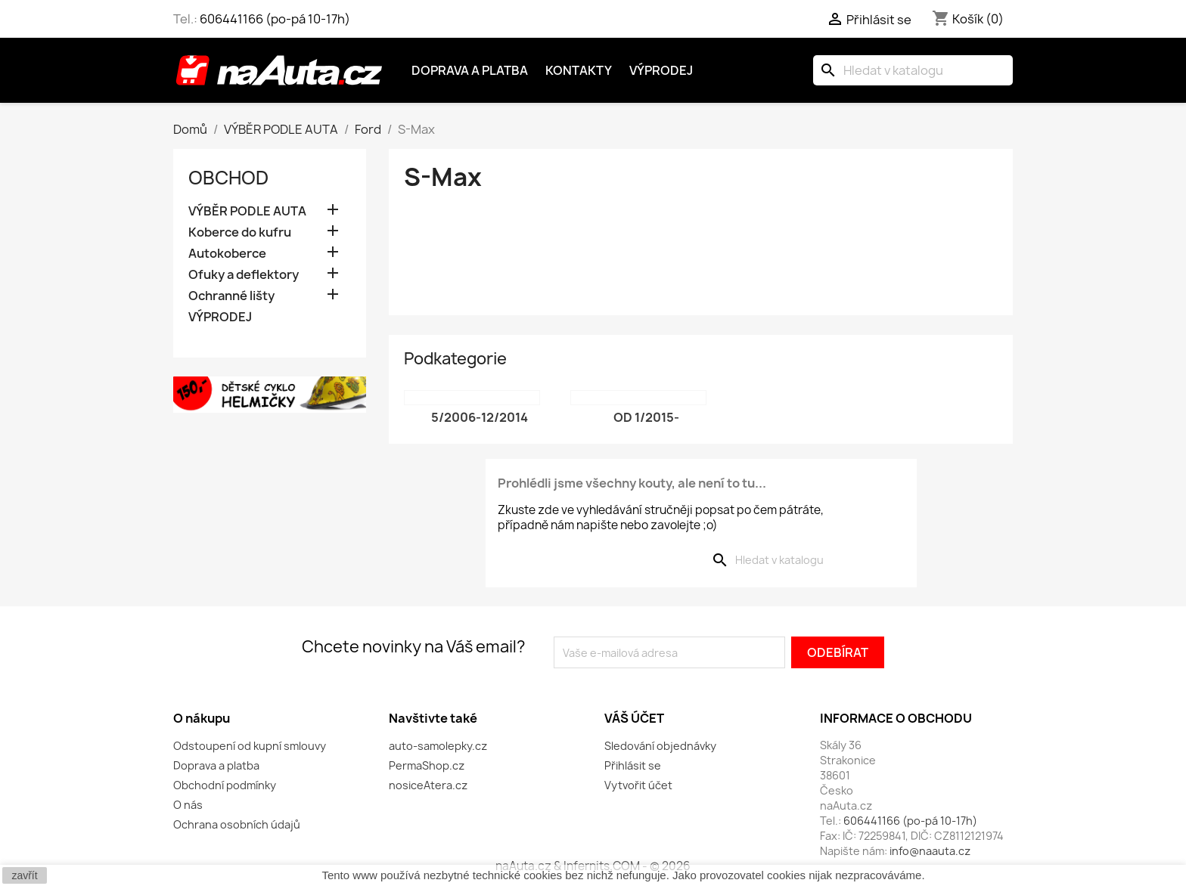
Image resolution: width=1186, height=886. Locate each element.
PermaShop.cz (426, 765)
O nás (188, 805)
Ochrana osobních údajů (236, 824)
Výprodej (661, 70)
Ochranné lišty (231, 296)
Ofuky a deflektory (243, 275)
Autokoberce (227, 254)
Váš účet (634, 718)
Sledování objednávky (660, 746)
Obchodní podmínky (224, 785)
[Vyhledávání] (913, 70)
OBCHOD (228, 178)
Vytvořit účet (638, 785)
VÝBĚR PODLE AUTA (247, 211)
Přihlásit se (632, 765)
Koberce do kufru (239, 232)
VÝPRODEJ (220, 317)
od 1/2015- (646, 417)
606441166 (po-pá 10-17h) (275, 19)
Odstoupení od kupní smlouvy (249, 746)
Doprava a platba (469, 70)
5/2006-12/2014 (479, 417)
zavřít (24, 875)
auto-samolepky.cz (438, 746)
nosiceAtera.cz (428, 785)
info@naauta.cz (930, 851)
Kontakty (578, 70)
